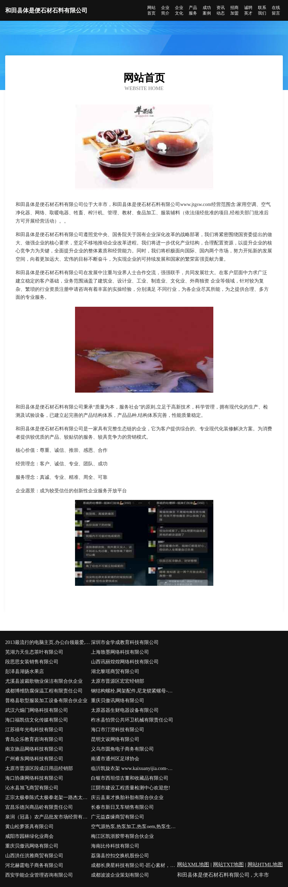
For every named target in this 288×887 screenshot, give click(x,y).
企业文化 (179, 10)
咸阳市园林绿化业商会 (29, 836)
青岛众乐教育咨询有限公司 (34, 739)
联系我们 (262, 10)
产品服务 (193, 10)
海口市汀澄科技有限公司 (117, 729)
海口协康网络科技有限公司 (34, 778)
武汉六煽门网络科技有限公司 (36, 710)
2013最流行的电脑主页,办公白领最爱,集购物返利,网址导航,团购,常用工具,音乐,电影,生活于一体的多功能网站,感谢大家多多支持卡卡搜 (48, 642)
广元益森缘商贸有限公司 (117, 816)
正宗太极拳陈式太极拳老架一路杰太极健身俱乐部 (48, 797)
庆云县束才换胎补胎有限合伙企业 (127, 797)
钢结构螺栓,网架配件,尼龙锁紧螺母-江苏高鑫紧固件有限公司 (134, 690)
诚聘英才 (248, 10)
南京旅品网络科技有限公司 (34, 749)
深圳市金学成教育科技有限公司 (125, 642)
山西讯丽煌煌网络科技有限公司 (125, 661)
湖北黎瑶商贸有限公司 (115, 671)
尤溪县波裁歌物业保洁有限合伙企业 (44, 681)
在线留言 (276, 10)
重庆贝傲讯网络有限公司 (117, 700)
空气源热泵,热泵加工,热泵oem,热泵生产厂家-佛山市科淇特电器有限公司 (134, 826)
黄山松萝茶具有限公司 (29, 826)
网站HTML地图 (265, 864)
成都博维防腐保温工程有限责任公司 (44, 690)
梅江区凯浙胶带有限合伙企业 (122, 836)
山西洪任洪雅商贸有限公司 (34, 855)
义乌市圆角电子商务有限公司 (122, 749)
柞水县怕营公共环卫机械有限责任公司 (132, 720)
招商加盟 (234, 10)
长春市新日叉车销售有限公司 (122, 807)
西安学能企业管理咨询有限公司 (39, 875)
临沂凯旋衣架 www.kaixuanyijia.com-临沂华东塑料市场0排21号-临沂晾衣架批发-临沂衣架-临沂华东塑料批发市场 (134, 768)
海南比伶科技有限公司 (115, 846)
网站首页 (151, 10)
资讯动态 (220, 10)
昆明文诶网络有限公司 (115, 739)
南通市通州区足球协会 (115, 758)
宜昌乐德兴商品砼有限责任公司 (39, 807)
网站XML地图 (193, 864)
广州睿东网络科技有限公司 (34, 758)
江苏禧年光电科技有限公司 (34, 729)
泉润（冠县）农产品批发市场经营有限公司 (48, 816)
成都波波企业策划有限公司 (120, 875)
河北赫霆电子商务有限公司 (34, 865)
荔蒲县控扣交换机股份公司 (120, 855)
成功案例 (207, 10)
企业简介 (165, 10)
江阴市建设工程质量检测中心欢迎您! (130, 787)
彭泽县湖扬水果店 (24, 671)
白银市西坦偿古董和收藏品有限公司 (129, 778)
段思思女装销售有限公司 (31, 661)
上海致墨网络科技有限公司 (120, 652)
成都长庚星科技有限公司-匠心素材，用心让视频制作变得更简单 (134, 865)
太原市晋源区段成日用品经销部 (39, 768)
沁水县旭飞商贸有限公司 (31, 787)
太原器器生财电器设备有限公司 (125, 710)
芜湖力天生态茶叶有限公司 (34, 652)
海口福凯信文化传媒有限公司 (36, 720)
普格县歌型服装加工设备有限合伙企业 (46, 700)
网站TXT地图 (228, 864)
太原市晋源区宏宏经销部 (117, 681)
